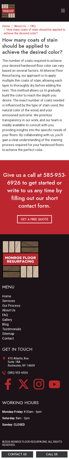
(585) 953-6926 (18, 372)
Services (8, 301)
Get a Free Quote (34, 219)
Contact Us (17, 454)
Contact (8, 338)
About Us (8, 310)
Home (6, 296)
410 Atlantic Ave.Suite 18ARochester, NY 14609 (21, 362)
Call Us (52, 454)
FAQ (5, 315)
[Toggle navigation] (63, 11)
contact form (33, 206)
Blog (5, 324)
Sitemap (8, 334)
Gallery (7, 320)
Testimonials (11, 329)
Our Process (11, 305)
